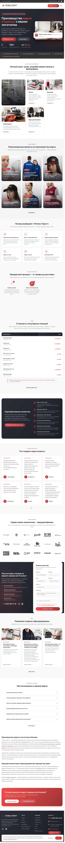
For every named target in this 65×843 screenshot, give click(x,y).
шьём (24, 743)
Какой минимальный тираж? (14, 694)
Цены (36, 826)
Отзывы (36, 824)
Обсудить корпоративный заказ (15, 426)
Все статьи (32, 673)
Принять (58, 838)
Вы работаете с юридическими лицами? (18, 715)
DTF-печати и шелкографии (47, 745)
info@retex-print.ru (54, 821)
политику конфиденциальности (48, 605)
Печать (23, 820)
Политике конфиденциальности (10, 839)
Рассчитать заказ (9, 39)
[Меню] (61, 5)
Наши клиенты (38, 822)
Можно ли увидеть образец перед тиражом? (19, 704)
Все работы (32, 214)
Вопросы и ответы (39, 831)
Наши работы (23, 39)
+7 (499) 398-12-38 (53, 1)
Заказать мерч (53, 5)
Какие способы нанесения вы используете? (19, 720)
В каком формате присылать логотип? (17, 710)
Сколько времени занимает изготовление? (19, 699)
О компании (37, 817)
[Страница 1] (31, 508)
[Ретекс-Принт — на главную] (9, 5)
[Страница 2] (33, 508)
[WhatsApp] (61, 1)
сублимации (10, 747)
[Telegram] (59, 1)
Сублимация (24, 824)
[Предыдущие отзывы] (27, 508)
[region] (32, 356)
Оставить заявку (11, 803)
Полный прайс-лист (31, 389)
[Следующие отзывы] (36, 508)
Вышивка (23, 822)
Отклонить (50, 838)
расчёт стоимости (11, 779)
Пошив (23, 817)
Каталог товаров (25, 828)
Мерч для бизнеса (26, 826)
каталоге (4, 749)
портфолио (39, 770)
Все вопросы (31, 727)
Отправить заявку (48, 609)
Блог (36, 828)
